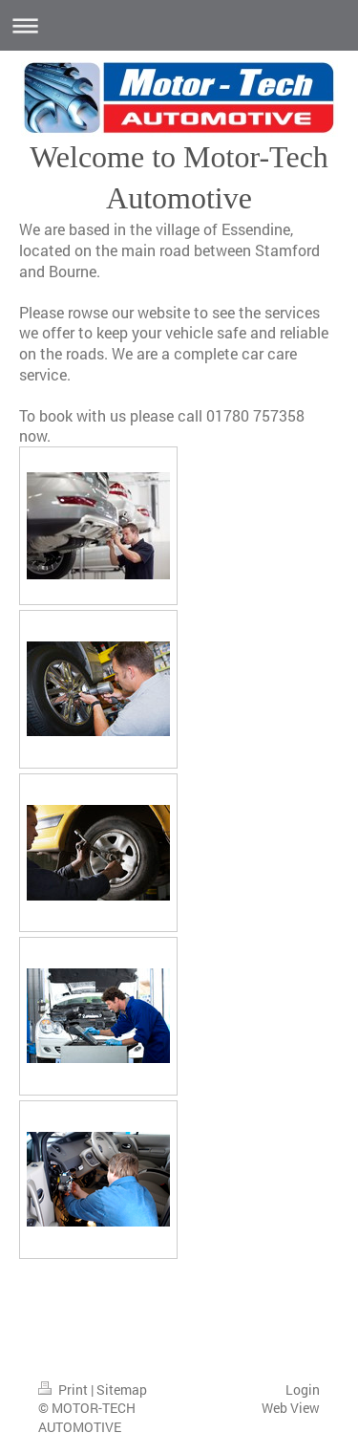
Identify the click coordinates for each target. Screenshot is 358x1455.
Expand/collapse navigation (179, 25)
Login (302, 1389)
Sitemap (121, 1389)
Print (64, 1389)
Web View (291, 1408)
